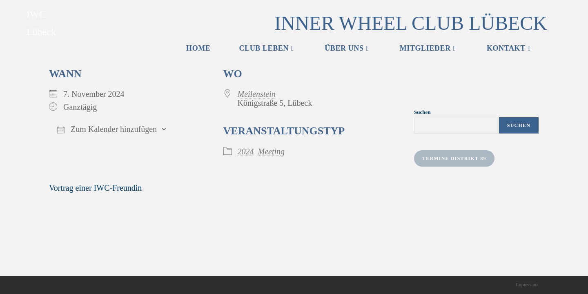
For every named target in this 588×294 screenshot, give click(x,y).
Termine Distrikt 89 (454, 158)
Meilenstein (257, 93)
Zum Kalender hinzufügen (107, 129)
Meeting (271, 151)
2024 (246, 151)
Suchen (422, 112)
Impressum (526, 284)
